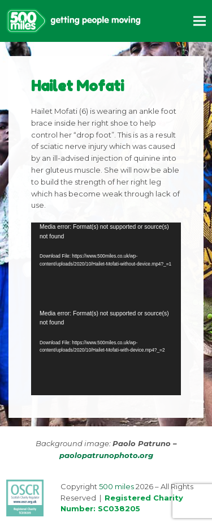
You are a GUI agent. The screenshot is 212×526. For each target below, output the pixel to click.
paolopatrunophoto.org (106, 455)
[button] (199, 20)
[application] (106, 266)
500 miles (116, 486)
